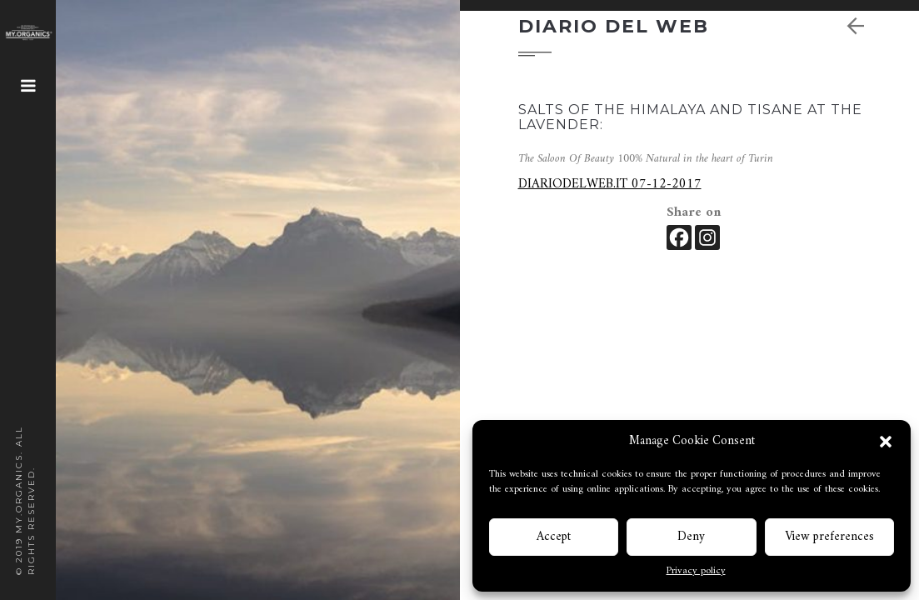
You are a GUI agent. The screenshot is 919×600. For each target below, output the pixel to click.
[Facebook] (679, 237)
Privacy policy (696, 571)
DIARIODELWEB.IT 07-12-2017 (610, 184)
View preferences (829, 537)
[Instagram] (707, 237)
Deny (691, 537)
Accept (554, 537)
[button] (885, 441)
